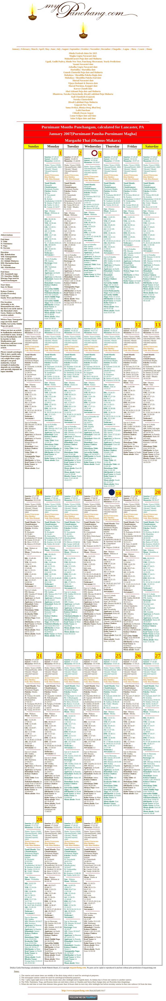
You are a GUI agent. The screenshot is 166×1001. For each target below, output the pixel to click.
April (41, 49)
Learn (141, 49)
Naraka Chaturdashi (83, 99)
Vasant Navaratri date (83, 64)
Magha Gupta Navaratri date (83, 56)
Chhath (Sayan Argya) (83, 113)
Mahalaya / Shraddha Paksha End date (83, 78)
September (75, 49)
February (25, 49)
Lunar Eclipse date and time (83, 115)
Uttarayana (51, 175)
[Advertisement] (12, 20)
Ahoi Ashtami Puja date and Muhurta (83, 91)
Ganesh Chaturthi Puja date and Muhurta (83, 72)
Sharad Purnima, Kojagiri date (83, 86)
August (65, 49)
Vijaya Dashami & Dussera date (83, 83)
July (59, 49)
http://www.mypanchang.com (75, 990)
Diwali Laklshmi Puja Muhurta (83, 102)
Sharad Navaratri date (83, 80)
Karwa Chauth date (83, 88)
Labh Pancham (83, 110)
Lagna (126, 49)
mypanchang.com (83, 41)
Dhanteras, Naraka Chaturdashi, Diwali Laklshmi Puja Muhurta (83, 94)
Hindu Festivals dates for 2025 (83, 53)
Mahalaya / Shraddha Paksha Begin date (83, 75)
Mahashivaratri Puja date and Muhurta (83, 58)
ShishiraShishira (131, 517)
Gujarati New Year (83, 105)
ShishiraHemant (51, 178)
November (95, 49)
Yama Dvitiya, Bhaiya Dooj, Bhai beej (83, 107)
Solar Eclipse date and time (83, 118)
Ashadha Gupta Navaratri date (83, 67)
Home (149, 49)
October (85, 49)
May (47, 49)
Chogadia (116, 49)
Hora (133, 49)
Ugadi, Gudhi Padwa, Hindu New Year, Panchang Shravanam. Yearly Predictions (83, 61)
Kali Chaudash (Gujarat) (83, 96)
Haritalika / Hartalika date (83, 69)
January (16, 49)
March (34, 49)
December (105, 49)
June (53, 49)
